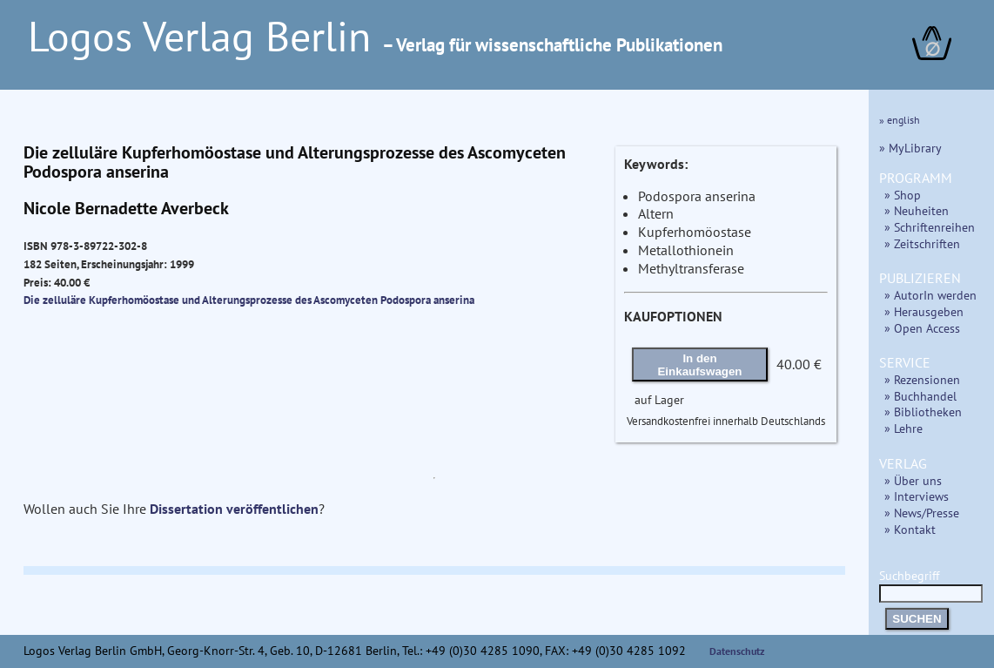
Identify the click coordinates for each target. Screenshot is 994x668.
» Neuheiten (916, 210)
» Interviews (916, 496)
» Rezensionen (922, 379)
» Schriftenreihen (929, 227)
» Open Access (922, 328)
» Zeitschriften (922, 243)
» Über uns (913, 480)
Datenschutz (737, 651)
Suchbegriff (931, 584)
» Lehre (903, 428)
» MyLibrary (910, 147)
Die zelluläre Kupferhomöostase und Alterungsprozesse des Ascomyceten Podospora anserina (249, 299)
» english (899, 119)
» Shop (902, 194)
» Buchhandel (920, 396)
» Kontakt (910, 529)
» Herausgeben (924, 311)
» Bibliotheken (923, 411)
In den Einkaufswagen (699, 365)
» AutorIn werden (930, 295)
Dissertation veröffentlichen (234, 508)
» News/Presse (921, 512)
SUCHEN (916, 618)
